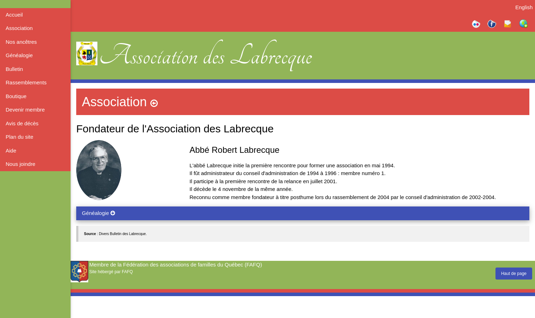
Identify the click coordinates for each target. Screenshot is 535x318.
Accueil (14, 15)
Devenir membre (25, 110)
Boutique (16, 96)
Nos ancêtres (21, 42)
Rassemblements (26, 82)
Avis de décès (22, 123)
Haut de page (514, 273)
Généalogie (19, 55)
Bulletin (14, 69)
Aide (11, 151)
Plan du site (19, 137)
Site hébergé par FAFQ (111, 271)
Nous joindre (20, 164)
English (524, 7)
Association (19, 28)
